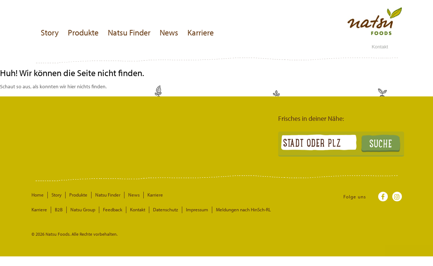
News (169, 32)
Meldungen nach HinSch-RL (243, 209)
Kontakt (380, 47)
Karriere (200, 32)
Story (50, 32)
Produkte (83, 32)
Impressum (197, 209)
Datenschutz (165, 209)
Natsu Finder (129, 32)
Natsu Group (82, 209)
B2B (59, 209)
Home (37, 195)
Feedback (112, 209)
